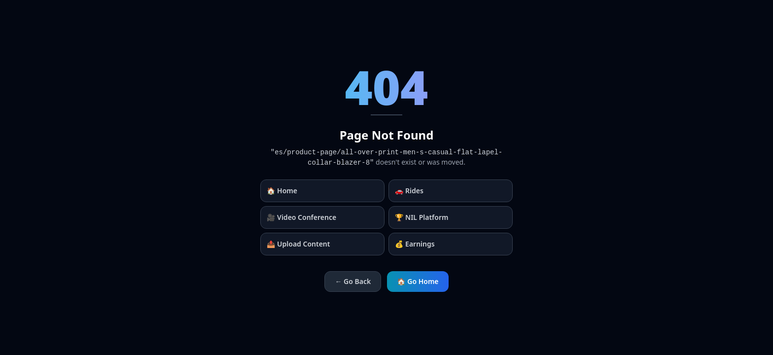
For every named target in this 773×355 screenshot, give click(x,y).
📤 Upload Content (298, 243)
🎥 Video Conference (301, 217)
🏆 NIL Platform (421, 217)
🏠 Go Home (417, 281)
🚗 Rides (409, 190)
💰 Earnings (415, 243)
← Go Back (353, 281)
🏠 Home (282, 190)
